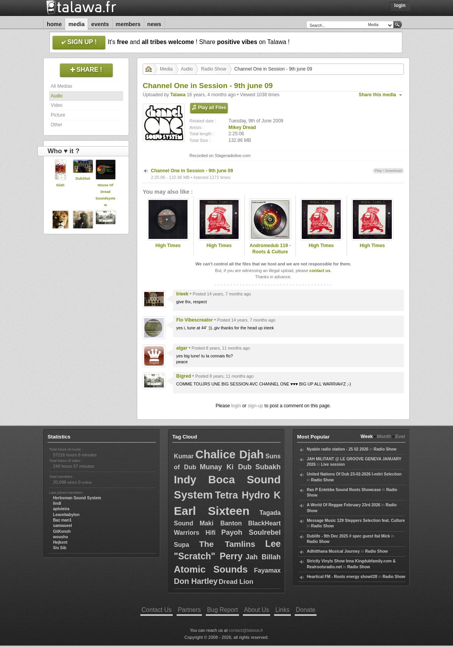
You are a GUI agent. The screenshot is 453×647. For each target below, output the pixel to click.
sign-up (255, 405)
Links (282, 609)
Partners (189, 609)
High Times (168, 245)
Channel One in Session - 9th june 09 (192, 170)
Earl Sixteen (212, 510)
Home (54, 24)
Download (393, 170)
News (154, 24)
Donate (305, 609)
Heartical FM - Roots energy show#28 (342, 577)
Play (378, 170)
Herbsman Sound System (77, 498)
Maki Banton (221, 523)
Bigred (183, 376)
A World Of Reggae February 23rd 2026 (343, 505)
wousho (60, 537)
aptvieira (61, 509)
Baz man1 (62, 520)
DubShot (83, 178)
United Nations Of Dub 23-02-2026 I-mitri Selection (354, 474)
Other (56, 124)
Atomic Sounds (211, 569)
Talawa (178, 94)
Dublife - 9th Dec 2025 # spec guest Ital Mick (348, 536)
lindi (57, 503)
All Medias (61, 86)
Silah (60, 185)
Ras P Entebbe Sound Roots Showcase (344, 490)
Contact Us (157, 609)
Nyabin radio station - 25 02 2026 (337, 449)
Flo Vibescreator (194, 320)
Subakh (268, 467)
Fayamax (267, 570)
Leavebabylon (66, 515)
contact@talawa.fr (246, 630)
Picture (58, 115)
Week (367, 436)
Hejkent (60, 542)
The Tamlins (227, 543)
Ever (400, 436)
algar (182, 348)
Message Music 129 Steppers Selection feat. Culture (356, 520)
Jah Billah (263, 557)
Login (399, 5)
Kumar (184, 456)
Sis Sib (59, 548)
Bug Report (222, 609)
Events (100, 24)
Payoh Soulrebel (251, 532)
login (236, 405)
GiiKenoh (62, 531)
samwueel (62, 525)
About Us (256, 609)
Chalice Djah (229, 454)
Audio (57, 96)
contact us (319, 270)
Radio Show (213, 69)
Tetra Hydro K (248, 495)
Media (76, 24)
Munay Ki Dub (226, 467)
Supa (181, 544)
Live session (333, 464)
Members (128, 24)
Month (384, 436)
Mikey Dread (242, 127)
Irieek (182, 294)
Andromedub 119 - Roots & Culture (270, 249)
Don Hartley (196, 581)
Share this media (377, 94)
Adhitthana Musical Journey (333, 551)
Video (56, 105)
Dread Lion (236, 581)
